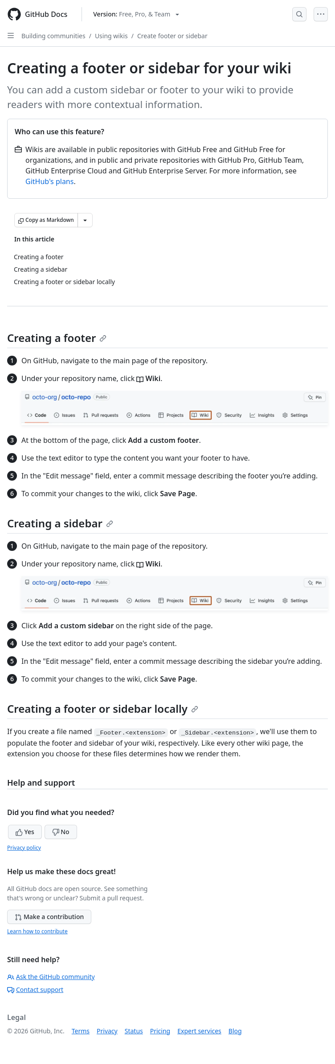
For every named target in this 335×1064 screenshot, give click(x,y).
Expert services (199, 1031)
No (60, 831)
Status (134, 1031)
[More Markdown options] (85, 220)
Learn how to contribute (37, 931)
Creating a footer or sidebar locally (102, 708)
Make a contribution (49, 916)
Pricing (160, 1031)
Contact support (35, 989)
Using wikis (111, 36)
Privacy (107, 1031)
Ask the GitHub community (51, 976)
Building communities (53, 36)
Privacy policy (24, 847)
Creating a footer (56, 337)
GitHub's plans (49, 181)
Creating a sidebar (60, 523)
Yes (25, 831)
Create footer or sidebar (172, 36)
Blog (235, 1031)
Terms (81, 1031)
